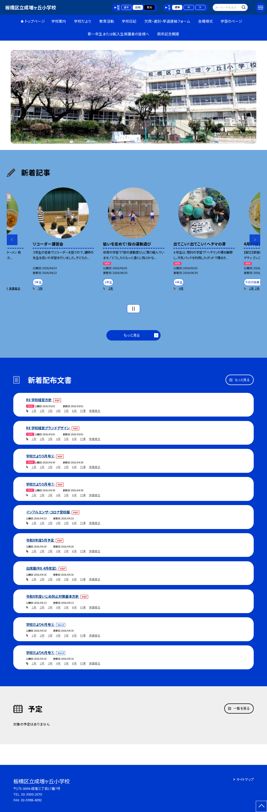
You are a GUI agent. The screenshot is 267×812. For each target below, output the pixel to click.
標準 (177, 7)
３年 (40, 288)
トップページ (35, 21)
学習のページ (231, 21)
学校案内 (58, 21)
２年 (110, 288)
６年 (74, 411)
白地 (138, 7)
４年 (181, 288)
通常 (126, 7)
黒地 (149, 7)
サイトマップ (245, 779)
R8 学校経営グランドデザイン (48, 427)
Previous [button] (12, 239)
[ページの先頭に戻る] (261, 806)
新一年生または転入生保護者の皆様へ (118, 33)
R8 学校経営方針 (39, 399)
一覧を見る (241, 708)
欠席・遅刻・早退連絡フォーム (167, 21)
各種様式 (205, 21)
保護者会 (14, 288)
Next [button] (255, 239)
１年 (251, 288)
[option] (134, 97)
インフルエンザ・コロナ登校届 (48, 511)
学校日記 (129, 21)
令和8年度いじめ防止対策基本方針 (53, 596)
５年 (66, 411)
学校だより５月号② (40, 456)
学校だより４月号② (40, 624)
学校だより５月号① (40, 484)
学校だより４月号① (40, 652)
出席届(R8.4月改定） (42, 568)
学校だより (82, 21)
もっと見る (132, 335)
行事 (83, 411)
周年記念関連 (168, 33)
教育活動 (106, 21)
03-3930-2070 (31, 794)
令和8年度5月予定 (40, 540)
